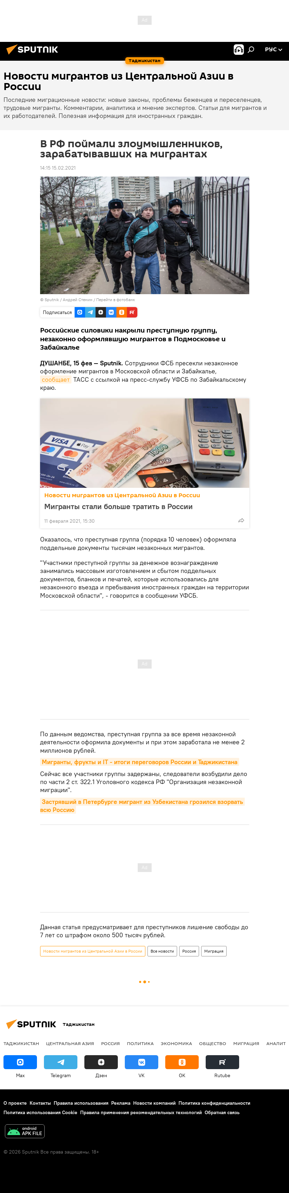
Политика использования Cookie (40, 1112)
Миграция (213, 951)
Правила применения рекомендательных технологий (141, 1112)
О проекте (15, 1103)
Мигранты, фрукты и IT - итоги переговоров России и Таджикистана (139, 762)
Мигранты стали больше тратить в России (118, 506)
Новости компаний (154, 1103)
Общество (212, 1043)
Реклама (120, 1103)
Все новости (162, 951)
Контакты (40, 1103)
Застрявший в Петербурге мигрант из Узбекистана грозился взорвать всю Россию (142, 806)
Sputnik (52, 299)
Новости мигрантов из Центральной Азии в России (122, 495)
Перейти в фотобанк (115, 299)
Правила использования (81, 1103)
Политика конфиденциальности (214, 1103)
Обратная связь (222, 1112)
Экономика (176, 1043)
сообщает (56, 379)
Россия (189, 951)
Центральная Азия (70, 1043)
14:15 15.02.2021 (58, 168)
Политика (140, 1043)
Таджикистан (21, 1043)
